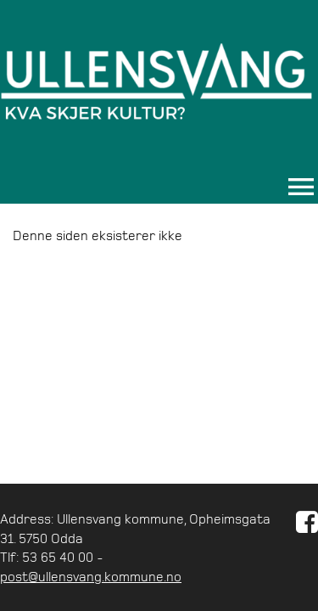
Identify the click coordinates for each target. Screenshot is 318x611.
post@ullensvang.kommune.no (90, 576)
